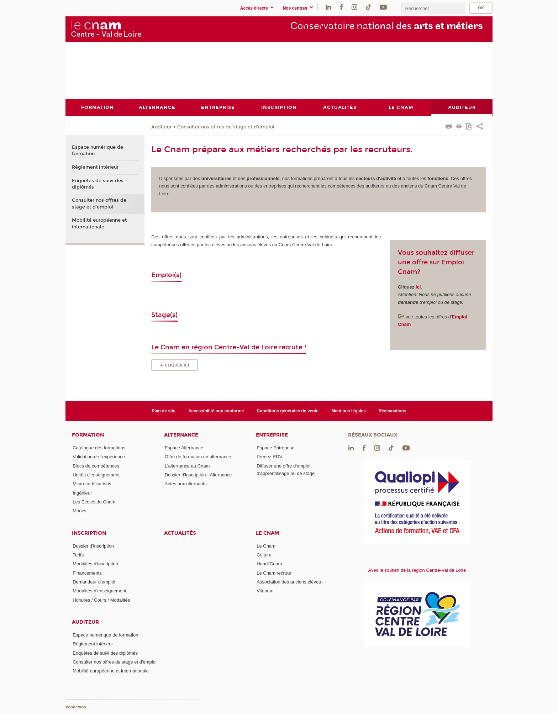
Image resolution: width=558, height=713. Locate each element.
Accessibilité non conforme (216, 410)
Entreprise (272, 435)
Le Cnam (267, 533)
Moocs (79, 510)
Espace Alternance (184, 447)
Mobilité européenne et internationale (99, 223)
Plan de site (163, 410)
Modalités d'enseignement (99, 590)
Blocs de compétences (96, 465)
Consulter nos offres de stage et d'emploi (225, 127)
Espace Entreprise (275, 447)
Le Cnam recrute (274, 572)
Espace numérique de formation (97, 150)
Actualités (180, 533)
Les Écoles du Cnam (94, 502)
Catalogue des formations (99, 447)
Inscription (89, 533)
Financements (87, 572)
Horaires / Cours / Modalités (101, 599)
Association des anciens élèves (289, 581)
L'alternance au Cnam (187, 465)
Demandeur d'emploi (94, 581)
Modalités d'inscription (95, 563)
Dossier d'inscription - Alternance (198, 474)
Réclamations (392, 410)
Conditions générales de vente (288, 410)
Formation (88, 435)
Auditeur (161, 127)
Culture (264, 554)
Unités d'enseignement (96, 474)
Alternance (181, 435)
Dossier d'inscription (93, 545)
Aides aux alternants (186, 483)
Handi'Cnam (269, 563)
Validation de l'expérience (99, 456)
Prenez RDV (269, 456)
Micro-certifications (92, 483)
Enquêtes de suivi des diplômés (97, 184)
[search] (433, 8)
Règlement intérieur (95, 167)
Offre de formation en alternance (198, 456)
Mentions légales (348, 410)
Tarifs (78, 554)
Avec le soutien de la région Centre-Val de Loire (417, 570)
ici (418, 286)
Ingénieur (82, 492)
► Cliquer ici (174, 365)
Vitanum (265, 590)
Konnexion (75, 706)
